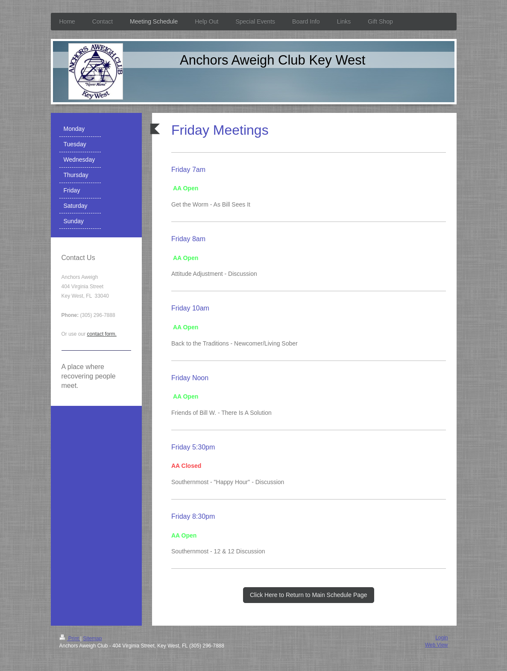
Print (69, 638)
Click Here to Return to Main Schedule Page (308, 594)
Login (441, 638)
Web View (436, 645)
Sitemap (92, 638)
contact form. (102, 334)
